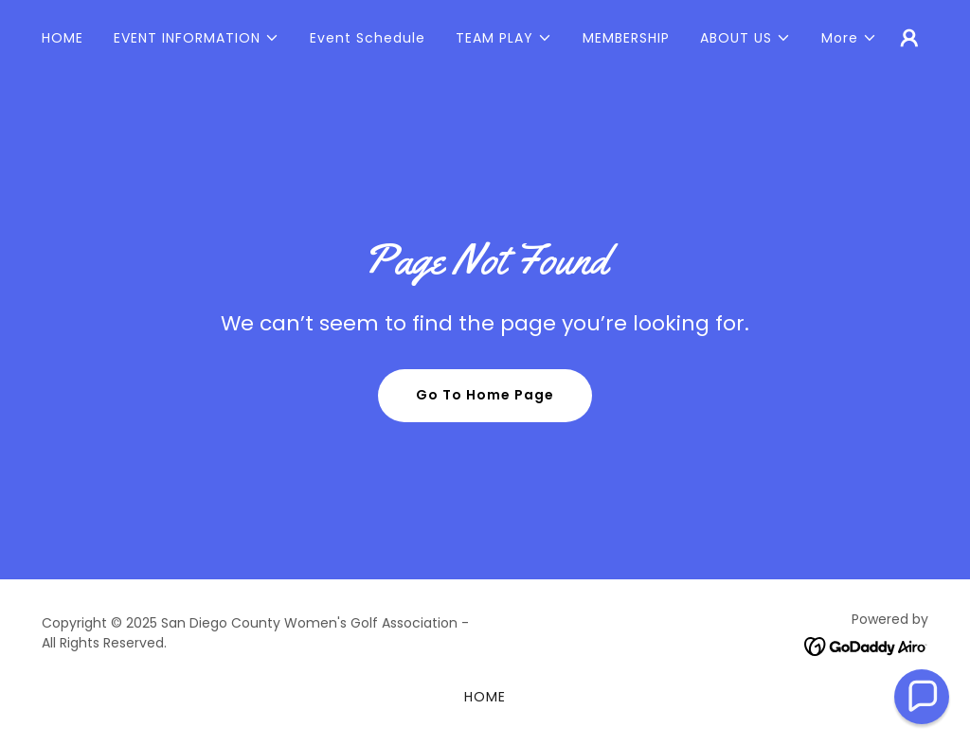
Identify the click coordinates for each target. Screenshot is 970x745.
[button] (196, 38)
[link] (866, 645)
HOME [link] (62, 37)
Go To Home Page (485, 394)
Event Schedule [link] (367, 37)
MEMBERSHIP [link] (626, 37)
